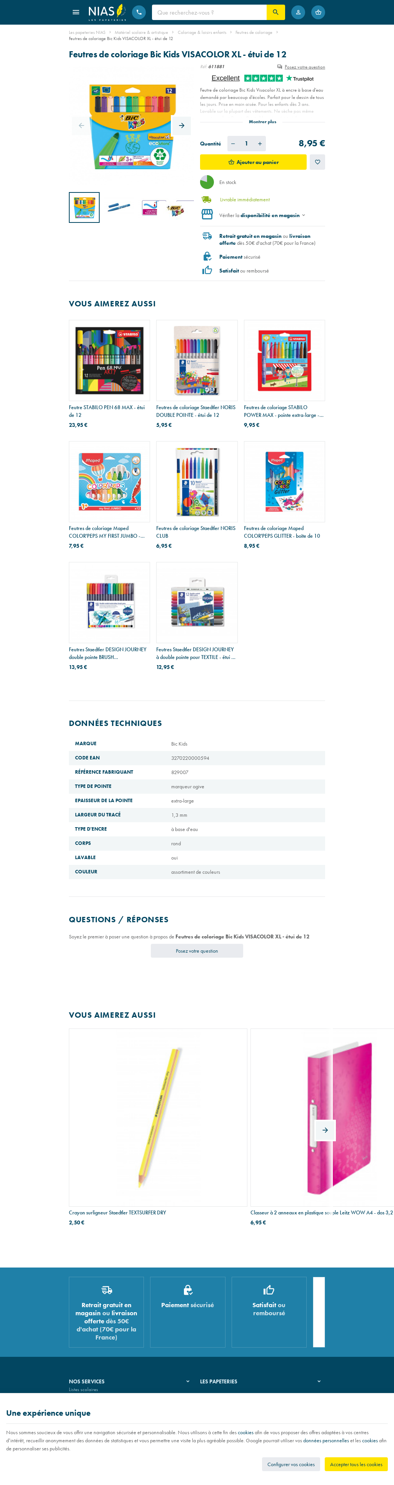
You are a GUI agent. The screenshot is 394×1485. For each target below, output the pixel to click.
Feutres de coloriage (253, 32)
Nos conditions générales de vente (103, 1391)
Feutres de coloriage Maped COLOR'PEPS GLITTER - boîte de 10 (282, 532)
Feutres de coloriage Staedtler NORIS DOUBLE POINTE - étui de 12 (195, 411)
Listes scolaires (83, 1303)
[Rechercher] (276, 12)
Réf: (203, 67)
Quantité (210, 143)
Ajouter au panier (258, 162)
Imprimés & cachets (88, 1332)
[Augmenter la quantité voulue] (260, 143)
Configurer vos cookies (291, 1464)
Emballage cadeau (87, 1342)
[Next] (181, 126)
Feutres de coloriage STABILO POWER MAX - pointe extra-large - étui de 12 (281, 411)
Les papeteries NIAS (87, 32)
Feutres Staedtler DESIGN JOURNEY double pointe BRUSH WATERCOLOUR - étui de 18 (108, 653)
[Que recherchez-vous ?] (209, 12)
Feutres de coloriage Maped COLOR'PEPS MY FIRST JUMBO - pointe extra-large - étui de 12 (104, 532)
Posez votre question (305, 67)
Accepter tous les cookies (356, 1464)
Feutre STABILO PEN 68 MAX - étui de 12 (107, 411)
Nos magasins (214, 1312)
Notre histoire (213, 1303)
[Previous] (81, 126)
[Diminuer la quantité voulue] (233, 143)
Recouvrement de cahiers (93, 1312)
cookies (246, 1432)
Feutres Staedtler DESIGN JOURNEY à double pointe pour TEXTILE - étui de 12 (196, 653)
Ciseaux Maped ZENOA (270, 1115)
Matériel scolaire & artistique (141, 32)
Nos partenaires (216, 1322)
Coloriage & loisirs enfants (202, 32)
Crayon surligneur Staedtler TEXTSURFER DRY (98, 1119)
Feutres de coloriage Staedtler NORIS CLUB (195, 532)
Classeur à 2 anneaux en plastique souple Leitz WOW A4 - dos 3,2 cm (194, 1119)
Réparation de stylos (89, 1322)
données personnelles (326, 1440)
